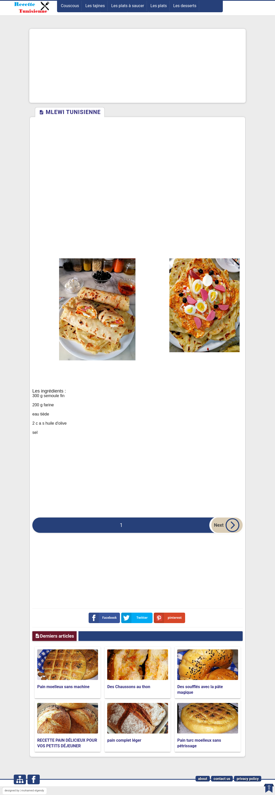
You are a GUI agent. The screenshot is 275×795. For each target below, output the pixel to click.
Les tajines (95, 5)
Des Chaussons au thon (128, 686)
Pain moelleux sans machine (63, 686)
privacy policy (248, 779)
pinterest (169, 618)
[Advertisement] (137, 66)
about (202, 779)
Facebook (104, 618)
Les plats (158, 5)
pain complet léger (124, 740)
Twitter (135, 618)
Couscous (70, 5)
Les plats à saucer (127, 5)
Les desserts (184, 5)
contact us (222, 779)
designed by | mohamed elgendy (24, 790)
